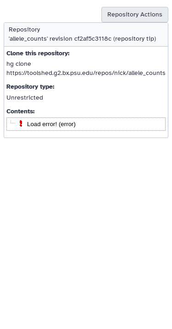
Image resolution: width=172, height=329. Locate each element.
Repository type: (30, 86)
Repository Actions (134, 14)
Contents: (20, 111)
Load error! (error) (51, 124)
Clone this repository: (37, 53)
